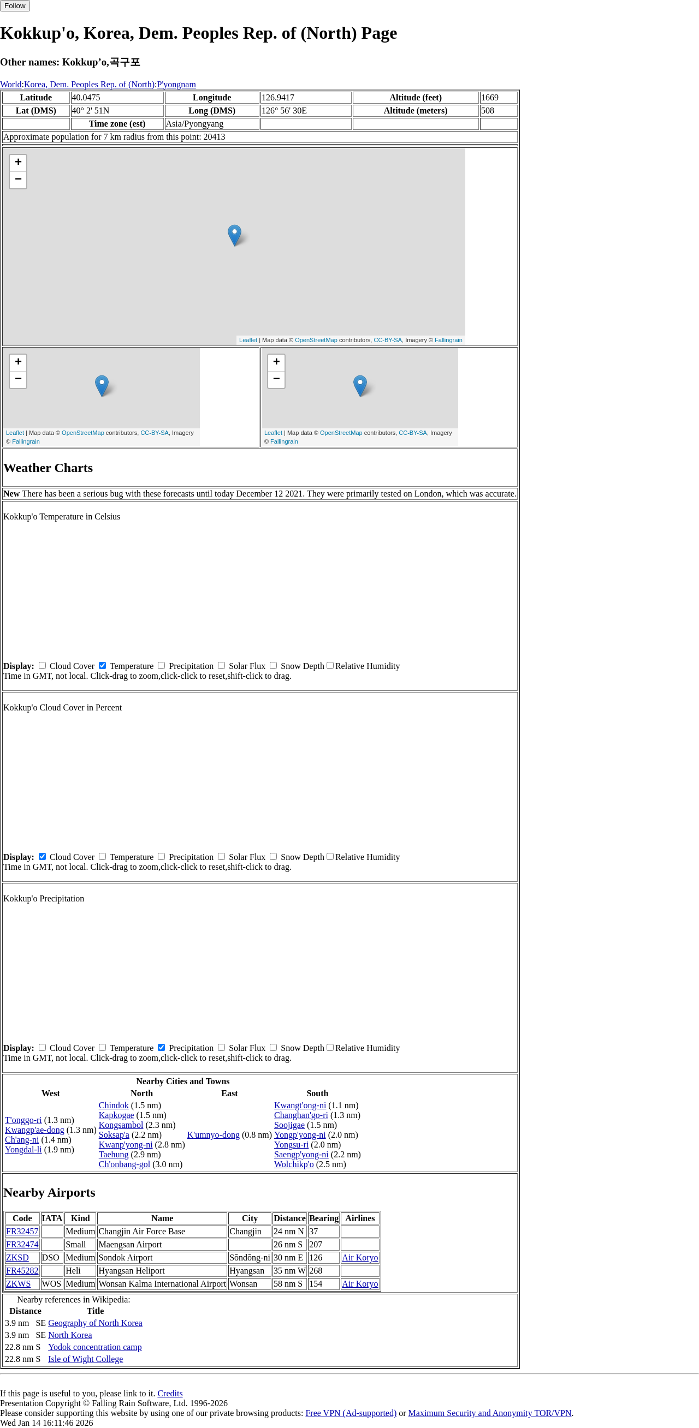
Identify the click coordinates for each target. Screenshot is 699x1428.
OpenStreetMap (316, 340)
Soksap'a (114, 1134)
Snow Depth (302, 666)
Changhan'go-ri (301, 1115)
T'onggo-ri (23, 1120)
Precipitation (191, 666)
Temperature (132, 666)
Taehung (114, 1154)
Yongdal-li (23, 1149)
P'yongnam (176, 84)
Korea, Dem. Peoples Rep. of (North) (89, 84)
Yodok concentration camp (95, 1347)
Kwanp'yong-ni (126, 1144)
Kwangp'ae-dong (34, 1129)
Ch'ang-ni (22, 1139)
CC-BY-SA (388, 340)
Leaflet (248, 340)
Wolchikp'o (294, 1164)
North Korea (70, 1335)
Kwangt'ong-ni (300, 1105)
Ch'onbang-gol (124, 1164)
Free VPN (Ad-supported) (350, 1413)
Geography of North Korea (95, 1323)
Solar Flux (247, 666)
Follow (15, 6)
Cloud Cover (72, 666)
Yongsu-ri (291, 1144)
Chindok (114, 1105)
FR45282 (22, 1270)
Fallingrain (449, 340)
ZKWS (18, 1283)
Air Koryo (360, 1257)
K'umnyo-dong (213, 1134)
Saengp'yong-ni (301, 1154)
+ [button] (18, 163)
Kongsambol (121, 1125)
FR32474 (22, 1244)
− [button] (18, 180)
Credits (169, 1393)
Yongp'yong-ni (300, 1134)
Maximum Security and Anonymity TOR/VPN (490, 1413)
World (11, 84)
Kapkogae (116, 1115)
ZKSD (17, 1257)
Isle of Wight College (85, 1359)
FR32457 (22, 1231)
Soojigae (289, 1125)
